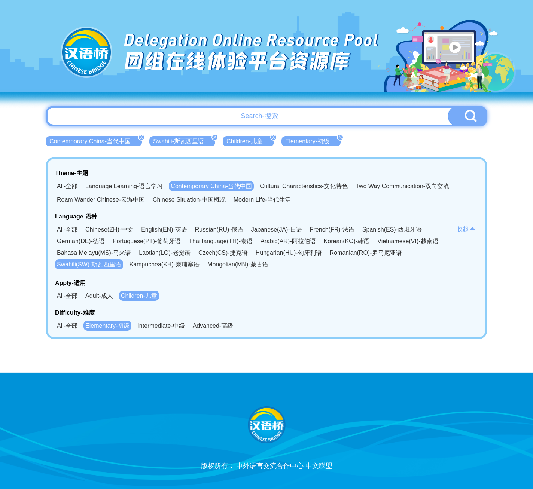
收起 (466, 229)
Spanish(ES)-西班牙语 (392, 229)
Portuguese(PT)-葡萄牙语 (147, 241)
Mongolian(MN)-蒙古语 (237, 264)
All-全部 (67, 186)
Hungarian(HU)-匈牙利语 (289, 253)
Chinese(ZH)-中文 (109, 229)
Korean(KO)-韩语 (347, 241)
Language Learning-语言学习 (124, 186)
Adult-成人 (99, 296)
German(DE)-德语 (81, 241)
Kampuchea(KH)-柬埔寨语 (164, 264)
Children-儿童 (250, 140)
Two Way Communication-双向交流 (402, 186)
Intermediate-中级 (161, 326)
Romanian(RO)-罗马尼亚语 (366, 253)
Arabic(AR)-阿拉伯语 (288, 241)
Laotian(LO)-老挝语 (165, 253)
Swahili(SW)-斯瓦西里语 (89, 264)
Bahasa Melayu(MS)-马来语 (94, 253)
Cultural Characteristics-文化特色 (304, 186)
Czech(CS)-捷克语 (223, 253)
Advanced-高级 (213, 326)
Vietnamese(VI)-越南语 (407, 241)
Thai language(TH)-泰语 (221, 241)
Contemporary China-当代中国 (95, 140)
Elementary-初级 (313, 140)
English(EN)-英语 (164, 229)
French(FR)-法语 (332, 229)
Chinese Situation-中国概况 (189, 199)
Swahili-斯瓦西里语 (184, 140)
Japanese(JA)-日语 (276, 229)
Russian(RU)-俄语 (219, 229)
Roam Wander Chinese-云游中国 (101, 199)
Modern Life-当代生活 (262, 199)
